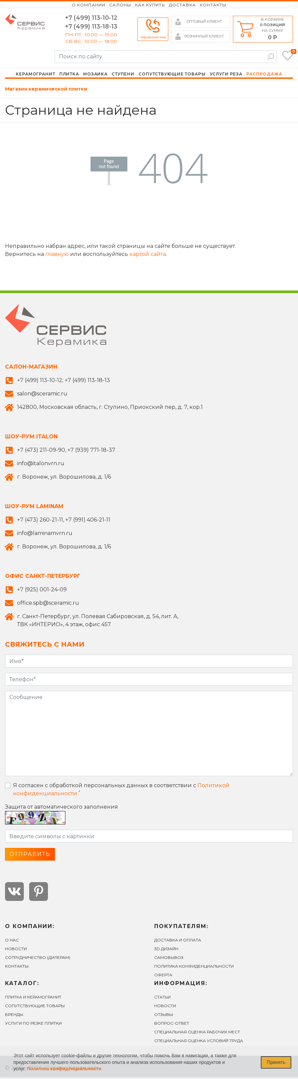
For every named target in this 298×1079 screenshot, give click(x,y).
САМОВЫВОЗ (168, 959)
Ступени (123, 75)
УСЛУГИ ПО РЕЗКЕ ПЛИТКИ (33, 1024)
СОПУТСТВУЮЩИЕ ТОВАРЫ (35, 1007)
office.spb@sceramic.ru (48, 604)
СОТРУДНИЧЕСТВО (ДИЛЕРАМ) (37, 959)
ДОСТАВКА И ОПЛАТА (177, 941)
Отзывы (163, 1016)
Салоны (120, 4)
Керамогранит (35, 75)
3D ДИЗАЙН (166, 950)
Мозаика (95, 75)
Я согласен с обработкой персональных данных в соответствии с (121, 791)
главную (57, 256)
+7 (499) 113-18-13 (91, 27)
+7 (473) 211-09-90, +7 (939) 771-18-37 (66, 451)
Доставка (182, 4)
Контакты (213, 4)
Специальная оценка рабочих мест (197, 1033)
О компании (89, 4)
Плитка (69, 75)
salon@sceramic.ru (42, 395)
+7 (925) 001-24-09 (42, 591)
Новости (16, 950)
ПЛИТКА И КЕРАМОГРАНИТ (33, 998)
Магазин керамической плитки (46, 90)
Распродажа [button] (264, 75)
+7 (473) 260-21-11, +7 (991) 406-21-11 (63, 521)
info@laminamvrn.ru (44, 535)
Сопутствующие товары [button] (171, 75)
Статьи (162, 998)
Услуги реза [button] (226, 75)
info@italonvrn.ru (40, 465)
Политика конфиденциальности (194, 967)
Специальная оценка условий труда (198, 1042)
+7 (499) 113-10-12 (91, 17)
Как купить (150, 4)
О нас (12, 941)
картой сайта (147, 256)
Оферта (163, 976)
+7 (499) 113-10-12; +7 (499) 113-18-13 (63, 382)
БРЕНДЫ (14, 1016)
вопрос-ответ (171, 1024)
